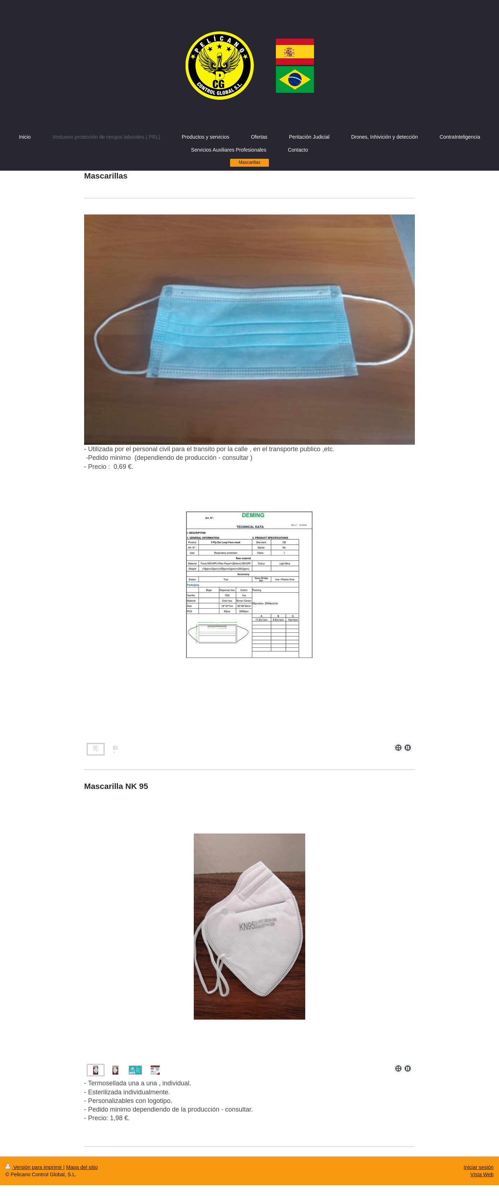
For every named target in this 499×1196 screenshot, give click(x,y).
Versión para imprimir (34, 1167)
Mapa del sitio (82, 1167)
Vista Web (482, 1174)
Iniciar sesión (479, 1167)
